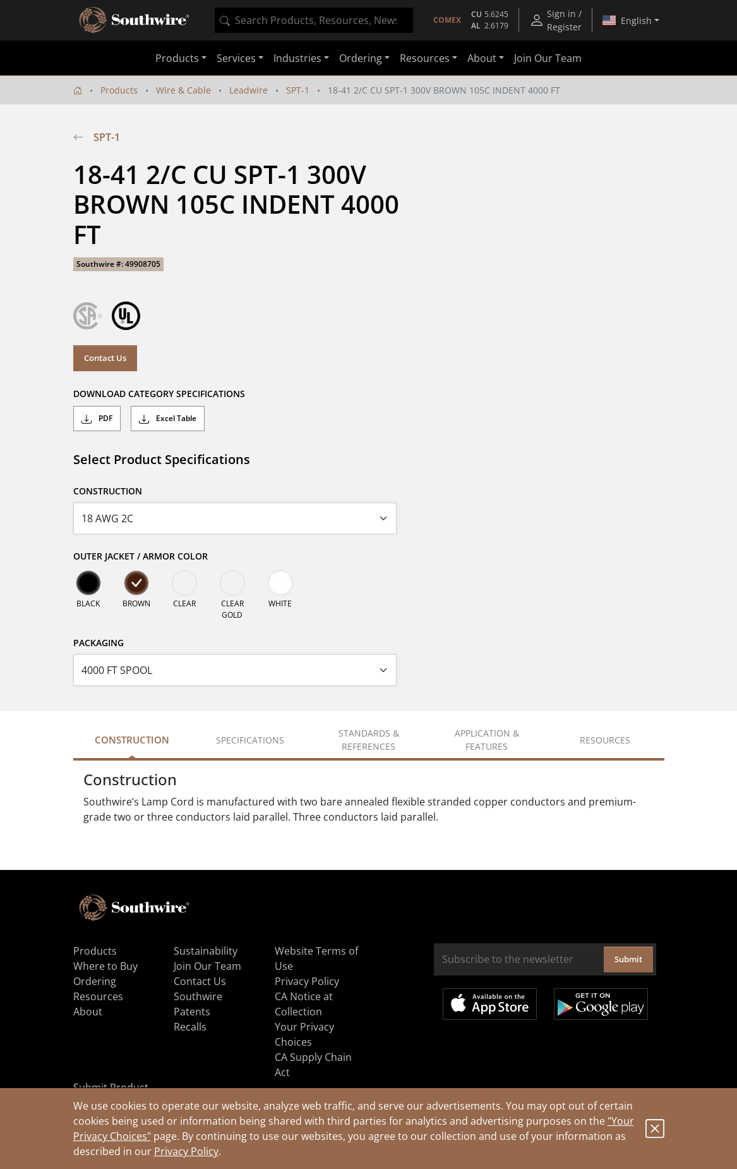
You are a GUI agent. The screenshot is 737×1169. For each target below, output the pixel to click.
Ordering (94, 981)
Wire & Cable (183, 90)
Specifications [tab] (250, 740)
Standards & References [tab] (369, 739)
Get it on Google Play (601, 1004)
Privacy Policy (186, 1151)
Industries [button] (297, 58)
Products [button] (177, 58)
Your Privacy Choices (304, 1034)
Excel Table (167, 418)
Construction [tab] (132, 739)
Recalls (190, 1027)
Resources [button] (425, 58)
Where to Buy (105, 966)
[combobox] (314, 20)
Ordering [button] (360, 58)
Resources (98, 996)
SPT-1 (297, 90)
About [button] (481, 58)
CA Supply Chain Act (313, 1064)
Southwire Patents (198, 1004)
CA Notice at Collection (304, 1004)
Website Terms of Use (316, 958)
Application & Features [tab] (487, 739)
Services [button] (236, 58)
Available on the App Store (490, 1004)
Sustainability (205, 951)
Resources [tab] (605, 740)
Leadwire (248, 90)
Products (119, 90)
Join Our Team (548, 58)
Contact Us (105, 358)
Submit (628, 959)
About (87, 1012)
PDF (96, 418)
